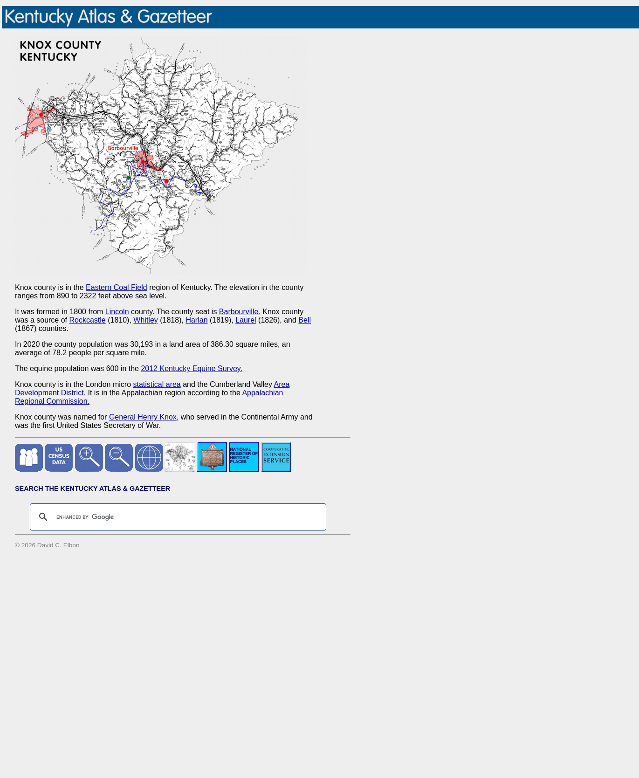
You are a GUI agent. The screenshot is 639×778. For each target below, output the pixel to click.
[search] (176, 517)
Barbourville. (240, 312)
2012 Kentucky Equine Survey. (191, 368)
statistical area (156, 384)
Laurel (245, 320)
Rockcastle (87, 320)
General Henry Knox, (144, 417)
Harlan (196, 320)
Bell (304, 320)
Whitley (145, 320)
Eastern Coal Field (116, 287)
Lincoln (117, 312)
